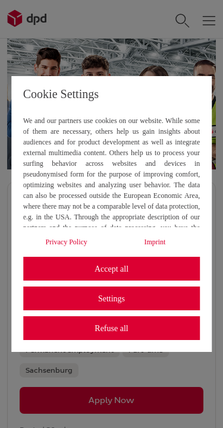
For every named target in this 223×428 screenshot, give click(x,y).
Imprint (154, 242)
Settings (111, 298)
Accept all (111, 269)
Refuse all (111, 328)
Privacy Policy (66, 242)
